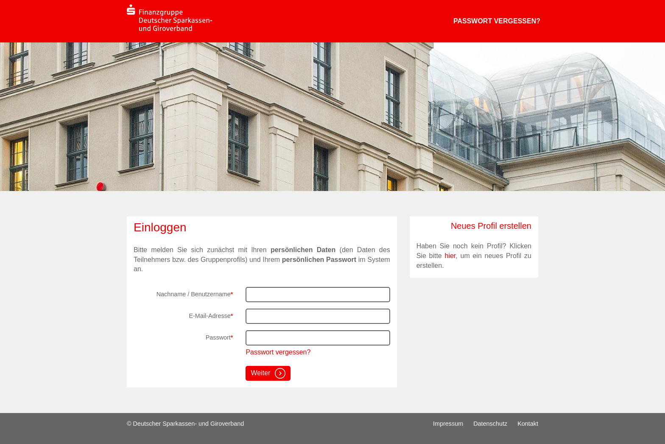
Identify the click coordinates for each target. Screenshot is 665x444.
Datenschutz (490, 423)
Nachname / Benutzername (194, 294)
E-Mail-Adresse (211, 315)
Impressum (448, 423)
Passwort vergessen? (496, 21)
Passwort (219, 337)
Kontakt (527, 423)
